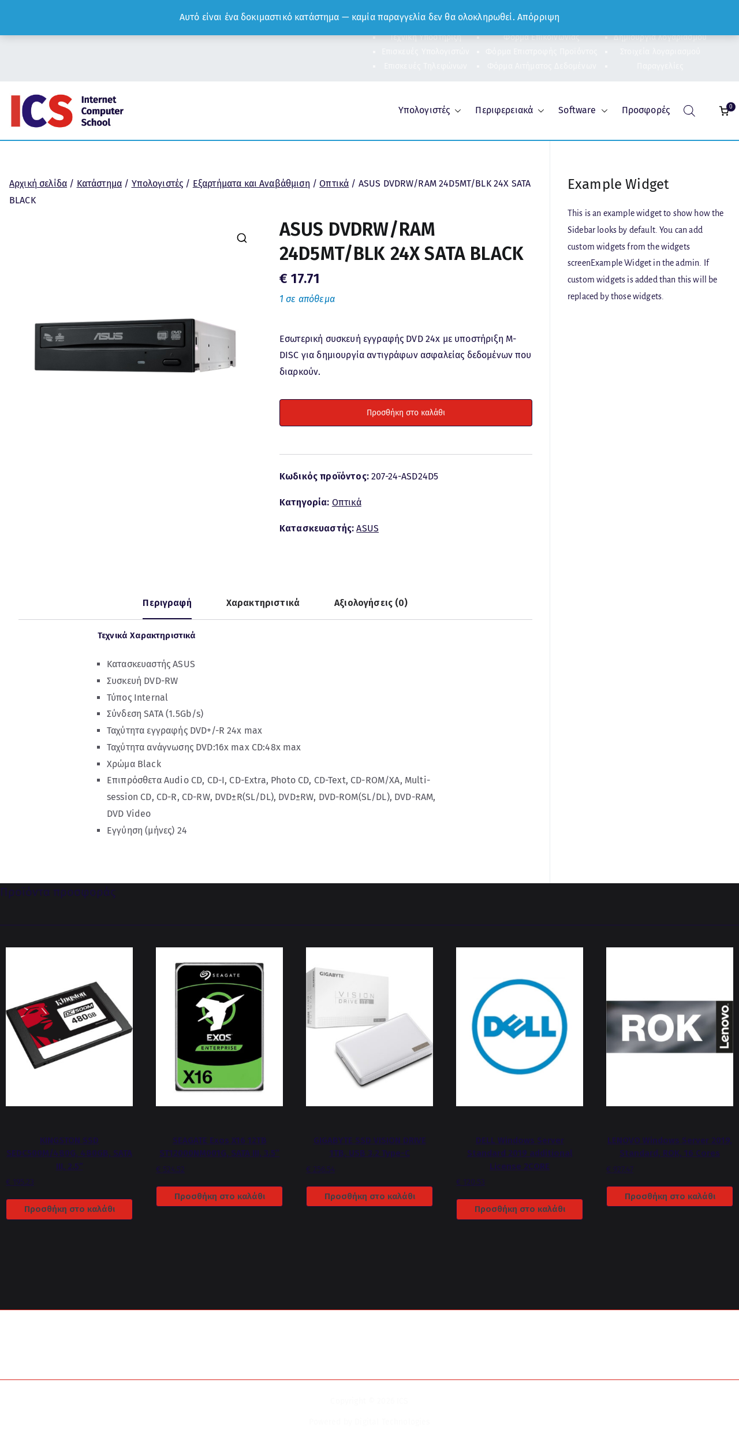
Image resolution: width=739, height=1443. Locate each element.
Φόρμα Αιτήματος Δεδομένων (541, 66)
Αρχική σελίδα (38, 183)
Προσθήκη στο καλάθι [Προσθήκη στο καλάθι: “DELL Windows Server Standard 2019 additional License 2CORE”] (520, 1209)
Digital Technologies (392, 1422)
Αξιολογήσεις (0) (371, 602)
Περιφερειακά (509, 110)
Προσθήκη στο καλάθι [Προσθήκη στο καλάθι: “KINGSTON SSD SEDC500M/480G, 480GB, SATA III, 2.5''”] (69, 1209)
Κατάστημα (99, 183)
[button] (455, 110)
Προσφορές (646, 110)
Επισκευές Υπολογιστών (425, 52)
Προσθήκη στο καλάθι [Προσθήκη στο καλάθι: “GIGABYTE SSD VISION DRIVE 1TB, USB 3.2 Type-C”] (369, 1196)
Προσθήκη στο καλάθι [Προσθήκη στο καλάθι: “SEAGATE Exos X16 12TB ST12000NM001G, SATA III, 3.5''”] (219, 1196)
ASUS (367, 528)
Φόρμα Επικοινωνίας (541, 37)
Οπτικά (334, 183)
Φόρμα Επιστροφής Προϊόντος (542, 52)
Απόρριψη (538, 17)
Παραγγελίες (660, 66)
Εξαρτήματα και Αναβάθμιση (251, 183)
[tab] (167, 607)
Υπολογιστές (430, 110)
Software (582, 110)
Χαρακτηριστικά (263, 602)
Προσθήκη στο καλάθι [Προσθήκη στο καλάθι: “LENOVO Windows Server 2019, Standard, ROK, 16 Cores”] (670, 1196)
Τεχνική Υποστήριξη (426, 37)
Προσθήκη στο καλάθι (406, 413)
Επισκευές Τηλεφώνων (426, 66)
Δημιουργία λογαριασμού (660, 37)
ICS (402, 1401)
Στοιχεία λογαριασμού (660, 52)
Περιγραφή (167, 602)
